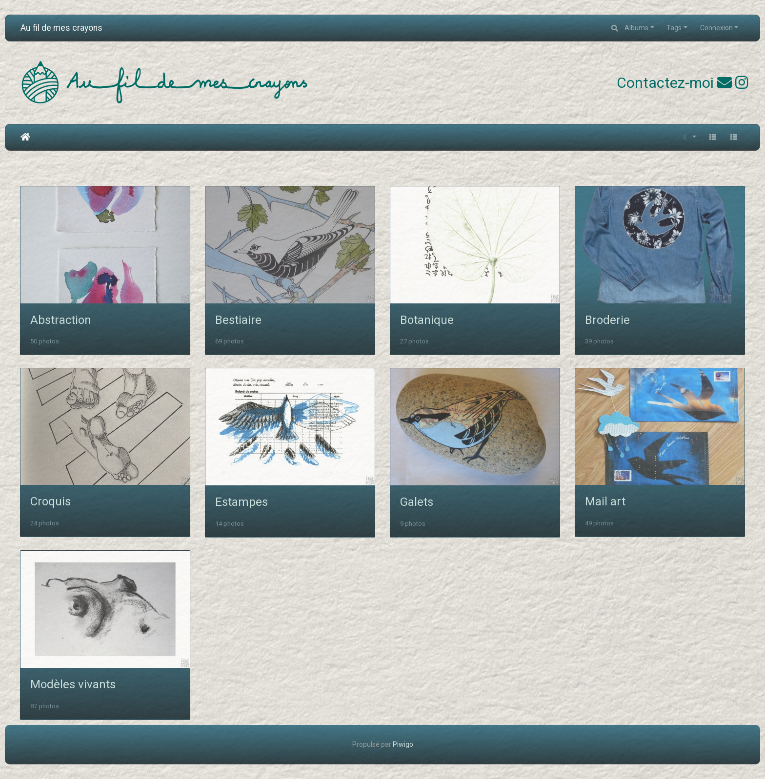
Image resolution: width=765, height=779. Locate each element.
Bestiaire (238, 320)
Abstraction (60, 320)
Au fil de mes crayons (61, 28)
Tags (674, 28)
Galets (416, 502)
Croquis (50, 501)
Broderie (607, 320)
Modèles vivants (73, 684)
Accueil (25, 137)
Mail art (605, 501)
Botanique (427, 320)
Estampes (241, 502)
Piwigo (403, 744)
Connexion (716, 28)
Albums (636, 28)
